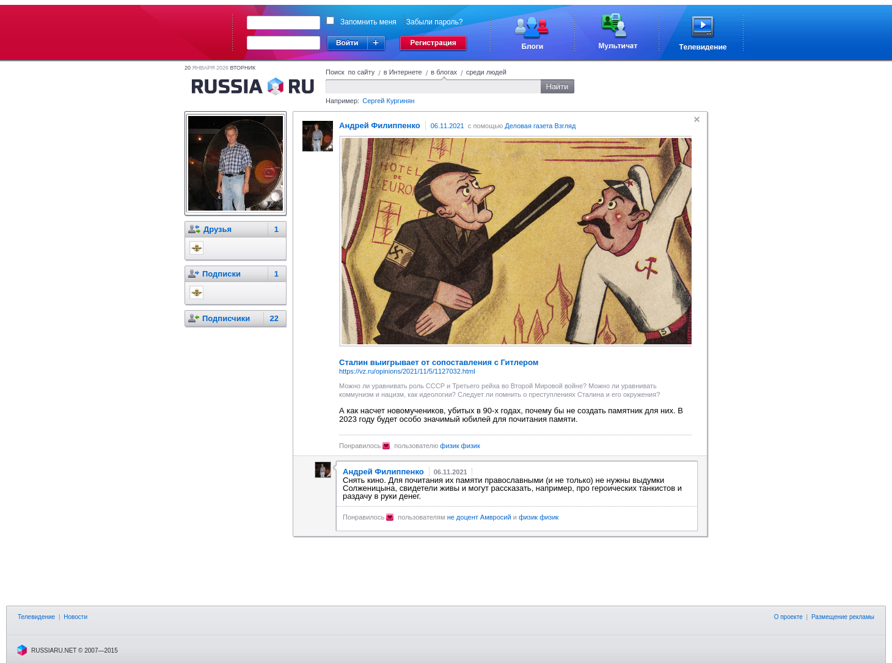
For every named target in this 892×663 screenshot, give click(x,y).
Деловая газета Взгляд (540, 125)
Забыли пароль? (434, 22)
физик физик (460, 445)
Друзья (217, 229)
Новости (75, 617)
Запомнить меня (368, 22)
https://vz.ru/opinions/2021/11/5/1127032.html (407, 371)
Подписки (221, 273)
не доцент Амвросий (479, 517)
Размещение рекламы (842, 617)
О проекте (788, 617)
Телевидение (36, 617)
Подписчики (226, 318)
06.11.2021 (447, 125)
